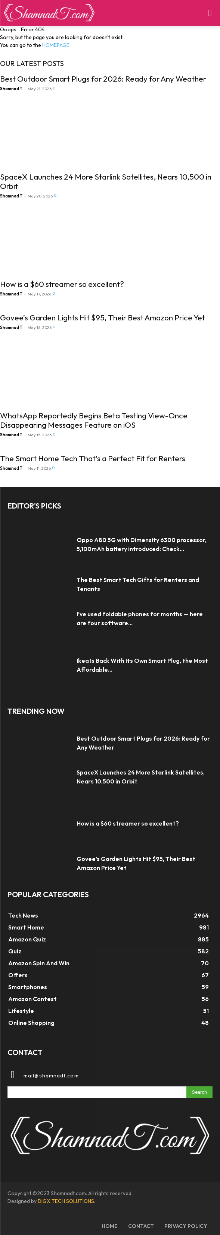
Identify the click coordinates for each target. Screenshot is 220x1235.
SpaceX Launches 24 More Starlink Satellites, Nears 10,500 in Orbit (105, 181)
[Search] (199, 1092)
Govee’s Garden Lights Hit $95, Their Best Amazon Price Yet (102, 317)
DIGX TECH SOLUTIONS (66, 1201)
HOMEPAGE (55, 45)
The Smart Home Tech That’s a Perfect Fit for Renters (92, 458)
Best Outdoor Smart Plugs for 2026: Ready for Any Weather (103, 78)
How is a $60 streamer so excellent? (62, 284)
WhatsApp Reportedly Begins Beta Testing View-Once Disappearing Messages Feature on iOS (94, 420)
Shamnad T (11, 88)
